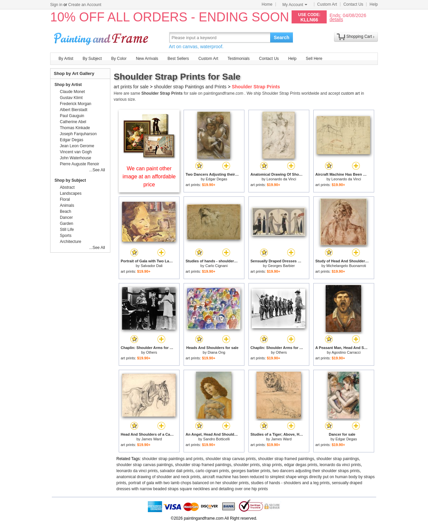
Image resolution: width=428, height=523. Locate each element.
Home (267, 4)
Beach (65, 211)
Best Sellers (178, 58)
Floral (65, 199)
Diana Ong (216, 352)
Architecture (70, 241)
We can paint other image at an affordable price (149, 176)
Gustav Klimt (71, 97)
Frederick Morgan (75, 103)
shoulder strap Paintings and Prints (190, 86)
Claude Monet (72, 91)
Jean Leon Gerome (77, 146)
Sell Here (314, 58)
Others (151, 352)
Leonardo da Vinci (281, 179)
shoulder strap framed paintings (286, 458)
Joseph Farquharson (78, 134)
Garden (66, 223)
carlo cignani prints (212, 470)
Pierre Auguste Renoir (79, 164)
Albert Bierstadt (73, 109)
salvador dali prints (176, 470)
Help (373, 4)
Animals (67, 205)
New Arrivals (147, 58)
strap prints (272, 464)
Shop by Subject (70, 180)
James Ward (151, 439)
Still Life (67, 229)
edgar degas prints (300, 464)
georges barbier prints (251, 470)
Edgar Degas (216, 179)
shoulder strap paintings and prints (172, 458)
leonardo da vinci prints (340, 464)
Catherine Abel (73, 121)
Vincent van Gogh (76, 152)
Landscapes (71, 193)
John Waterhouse (75, 158)
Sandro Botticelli (216, 439)
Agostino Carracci (346, 352)
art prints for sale (131, 86)
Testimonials (238, 58)
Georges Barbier (281, 266)
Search (282, 37)
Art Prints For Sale (102, 37)
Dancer (66, 217)
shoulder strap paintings (337, 458)
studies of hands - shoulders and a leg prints (290, 483)
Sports (66, 235)
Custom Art (327, 4)
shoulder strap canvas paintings (144, 464)
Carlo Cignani (216, 266)
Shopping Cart (359, 36)
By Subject (92, 58)
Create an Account (84, 4)
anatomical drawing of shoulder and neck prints (158, 476)
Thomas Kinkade (75, 127)
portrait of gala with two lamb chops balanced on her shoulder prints (188, 483)
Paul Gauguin (72, 115)
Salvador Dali (152, 266)
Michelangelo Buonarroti (346, 266)
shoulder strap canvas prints (231, 458)
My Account (295, 4)
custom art (350, 93)
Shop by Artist (68, 84)
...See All (97, 170)
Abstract (67, 187)
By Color (118, 58)
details (336, 19)
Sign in (56, 4)
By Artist (66, 58)
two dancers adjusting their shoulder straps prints (316, 470)
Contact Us (353, 4)
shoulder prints (246, 464)
